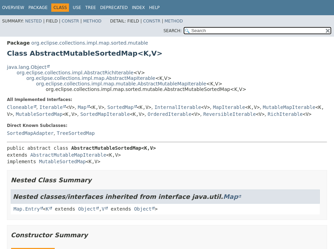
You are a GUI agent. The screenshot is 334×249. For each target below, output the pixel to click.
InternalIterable (178, 107)
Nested (33, 21)
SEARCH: (173, 30)
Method (92, 21)
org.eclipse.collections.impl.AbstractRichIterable (75, 72)
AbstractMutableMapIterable (68, 155)
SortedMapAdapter (30, 133)
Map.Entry (27, 209)
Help (154, 7)
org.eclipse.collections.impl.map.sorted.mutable (89, 43)
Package (37, 7)
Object (87, 209)
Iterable (51, 107)
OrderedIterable (169, 114)
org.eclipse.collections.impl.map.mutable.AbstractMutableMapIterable (121, 83)
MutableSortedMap (39, 114)
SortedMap (120, 107)
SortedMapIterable (105, 114)
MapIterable (229, 107)
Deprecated (114, 7)
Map (82, 107)
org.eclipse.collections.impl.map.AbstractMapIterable (90, 78)
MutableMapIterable (289, 107)
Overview (13, 7)
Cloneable (20, 107)
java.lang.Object (26, 67)
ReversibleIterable (229, 114)
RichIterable (285, 114)
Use (77, 7)
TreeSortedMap (76, 133)
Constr (70, 21)
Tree (90, 7)
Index (138, 7)
